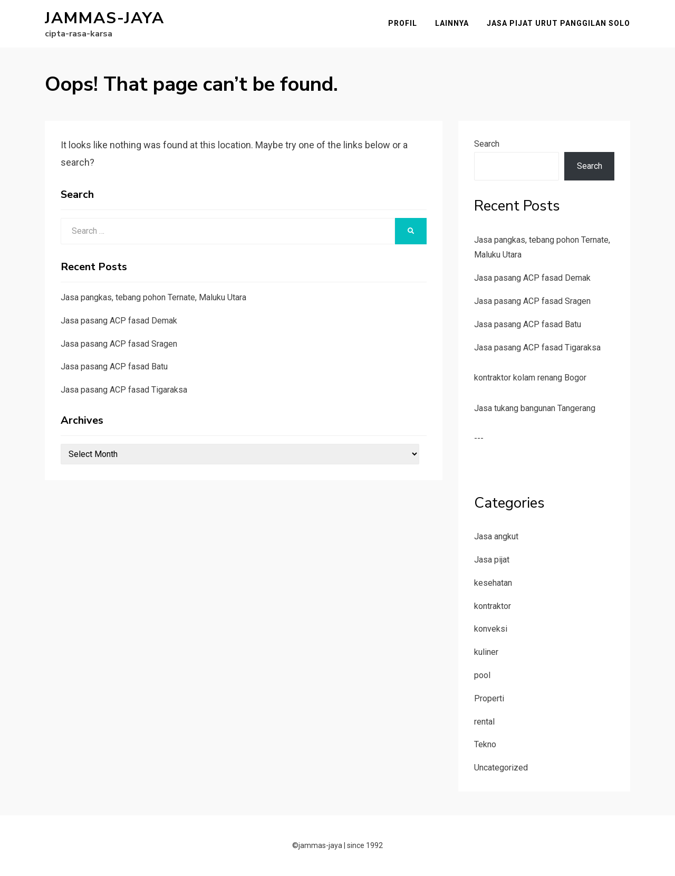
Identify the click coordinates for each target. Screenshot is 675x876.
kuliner (486, 652)
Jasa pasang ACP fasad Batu (114, 366)
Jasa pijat (491, 560)
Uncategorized (501, 768)
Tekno (485, 744)
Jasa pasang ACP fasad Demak (119, 321)
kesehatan (493, 583)
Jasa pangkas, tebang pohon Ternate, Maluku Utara (153, 297)
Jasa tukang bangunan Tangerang (534, 408)
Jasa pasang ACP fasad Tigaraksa (124, 390)
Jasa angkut (496, 536)
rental (484, 722)
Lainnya (452, 23)
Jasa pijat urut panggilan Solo (558, 23)
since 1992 (365, 845)
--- (479, 438)
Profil (402, 23)
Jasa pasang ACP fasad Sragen (119, 344)
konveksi (490, 629)
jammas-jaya (105, 18)
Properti (489, 698)
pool (482, 675)
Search (486, 144)
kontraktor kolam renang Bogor (530, 378)
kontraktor (492, 606)
